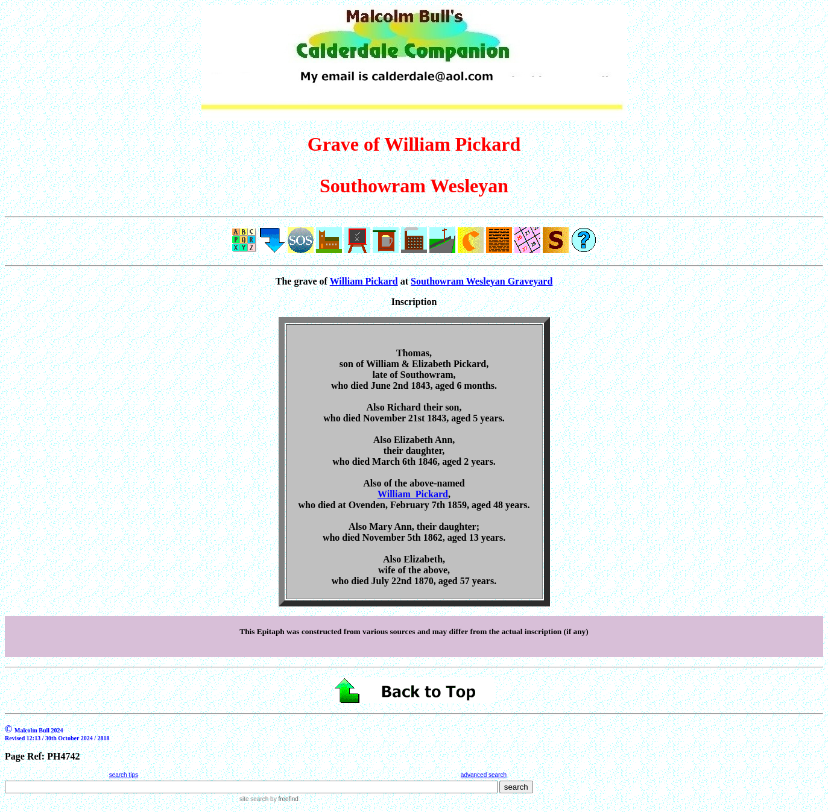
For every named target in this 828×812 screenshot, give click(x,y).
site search (253, 799)
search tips (123, 775)
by (283, 799)
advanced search (484, 775)
